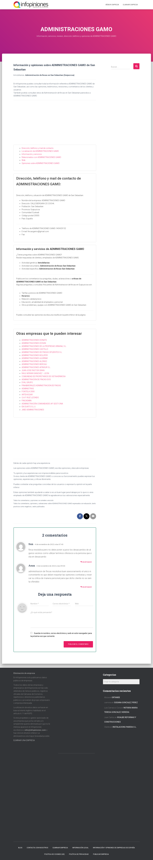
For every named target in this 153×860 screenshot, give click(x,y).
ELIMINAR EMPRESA (130, 5)
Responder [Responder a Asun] (86, 587)
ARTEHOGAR (27, 394)
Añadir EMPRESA (112, 5)
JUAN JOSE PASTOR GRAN (33, 370)
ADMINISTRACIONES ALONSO (34, 361)
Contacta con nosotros (37, 848)
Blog (20, 848)
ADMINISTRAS (28, 388)
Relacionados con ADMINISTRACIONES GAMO (41, 157)
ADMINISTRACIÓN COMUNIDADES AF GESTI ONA (42, 404)
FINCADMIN (26, 401)
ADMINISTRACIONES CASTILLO (35, 349)
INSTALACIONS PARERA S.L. (125, 727)
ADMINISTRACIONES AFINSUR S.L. (36, 367)
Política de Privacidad (79, 854)
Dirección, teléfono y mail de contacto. (38, 148)
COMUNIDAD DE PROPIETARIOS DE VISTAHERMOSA (44, 376)
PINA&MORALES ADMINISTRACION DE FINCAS (41, 385)
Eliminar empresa (60, 848)
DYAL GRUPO (27, 382)
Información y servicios (32, 154)
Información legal (80, 848)
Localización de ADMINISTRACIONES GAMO (40, 151)
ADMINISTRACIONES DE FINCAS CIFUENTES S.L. (42, 352)
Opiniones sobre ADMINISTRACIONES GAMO (41, 163)
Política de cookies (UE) (54, 854)
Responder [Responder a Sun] (86, 562)
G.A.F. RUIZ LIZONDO (30, 397)
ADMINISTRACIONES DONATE (34, 340)
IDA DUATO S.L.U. (29, 407)
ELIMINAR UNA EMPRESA (24, 740)
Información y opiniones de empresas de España (114, 848)
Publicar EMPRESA (101, 854)
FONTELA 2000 (28, 391)
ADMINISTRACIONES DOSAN (34, 343)
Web (23, 160)
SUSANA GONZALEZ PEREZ (126, 702)
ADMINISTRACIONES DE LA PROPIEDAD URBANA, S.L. (44, 346)
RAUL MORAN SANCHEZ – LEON (35, 373)
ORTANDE (116, 697)
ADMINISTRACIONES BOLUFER (35, 355)
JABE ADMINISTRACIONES (33, 410)
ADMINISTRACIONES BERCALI (34, 364)
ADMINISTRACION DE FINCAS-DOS (36, 379)
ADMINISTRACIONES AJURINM (35, 358)
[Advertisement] (54, 124)
